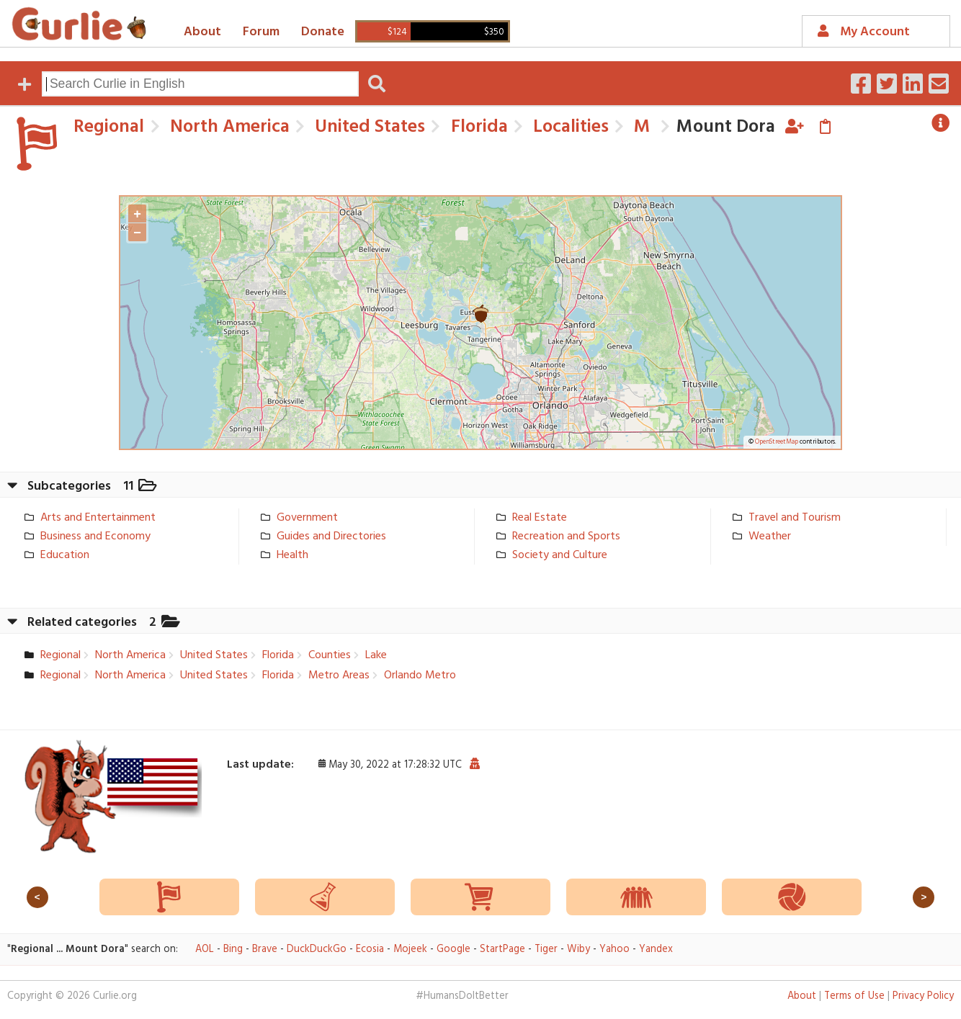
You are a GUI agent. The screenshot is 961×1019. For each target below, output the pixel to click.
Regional (108, 127)
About (202, 32)
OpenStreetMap (776, 442)
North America (228, 127)
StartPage (502, 949)
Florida (477, 127)
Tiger (546, 949)
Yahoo (614, 949)
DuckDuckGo (317, 949)
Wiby (578, 949)
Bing (233, 949)
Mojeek (410, 949)
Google (453, 949)
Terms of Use (854, 996)
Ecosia (370, 949)
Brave (264, 949)
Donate (322, 32)
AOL (204, 949)
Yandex (656, 949)
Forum (261, 32)
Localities (569, 127)
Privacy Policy (923, 996)
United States (367, 127)
